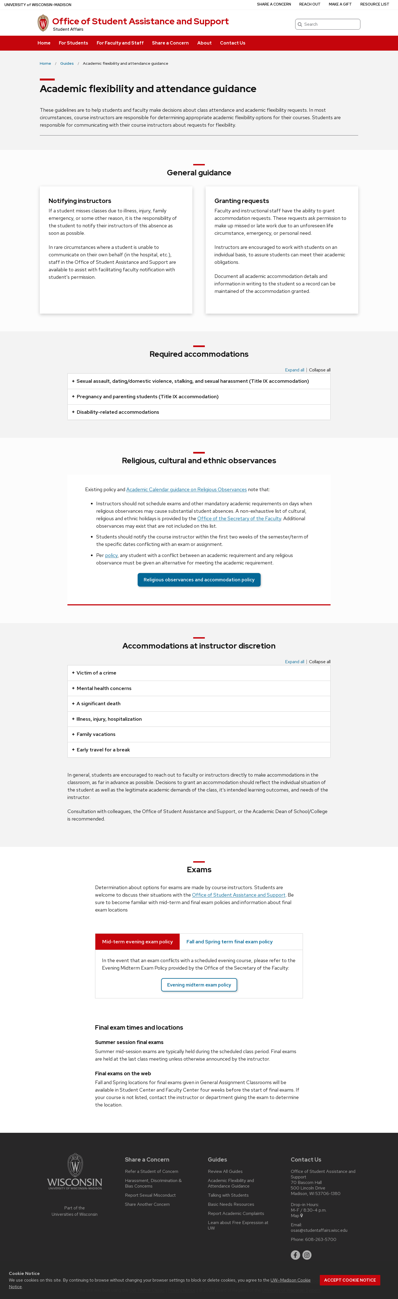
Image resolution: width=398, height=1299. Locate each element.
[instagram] (307, 1255)
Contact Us (232, 43)
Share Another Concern (147, 1204)
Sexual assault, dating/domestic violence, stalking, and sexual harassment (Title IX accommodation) (190, 381)
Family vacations (94, 734)
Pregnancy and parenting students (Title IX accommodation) (145, 396)
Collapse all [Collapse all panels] (320, 370)
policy (111, 555)
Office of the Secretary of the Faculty (239, 518)
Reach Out (310, 4)
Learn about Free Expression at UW (238, 1225)
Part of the (75, 1211)
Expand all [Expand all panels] (294, 370)
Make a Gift (340, 4)
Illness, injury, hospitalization (107, 719)
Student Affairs (68, 29)
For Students (73, 43)
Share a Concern (170, 43)
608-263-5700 (320, 1239)
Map (297, 1216)
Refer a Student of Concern (151, 1171)
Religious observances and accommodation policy (199, 580)
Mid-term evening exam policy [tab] (137, 941)
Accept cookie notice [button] (350, 1280)
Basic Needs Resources (231, 1204)
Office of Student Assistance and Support (140, 21)
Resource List (374, 4)
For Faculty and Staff (120, 43)
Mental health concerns (102, 688)
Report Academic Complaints (236, 1213)
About (204, 43)
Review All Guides (225, 1171)
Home (44, 43)
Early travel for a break (101, 749)
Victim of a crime (94, 673)
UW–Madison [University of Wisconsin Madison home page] (37, 4)
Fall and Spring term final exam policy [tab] (229, 941)
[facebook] (295, 1255)
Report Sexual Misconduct (150, 1195)
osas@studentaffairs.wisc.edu (319, 1230)
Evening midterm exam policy (199, 985)
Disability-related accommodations (115, 412)
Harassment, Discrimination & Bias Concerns (153, 1183)
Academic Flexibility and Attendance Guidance (231, 1183)
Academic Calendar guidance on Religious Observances (186, 489)
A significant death (96, 703)
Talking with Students (228, 1195)
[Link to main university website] (74, 1190)
